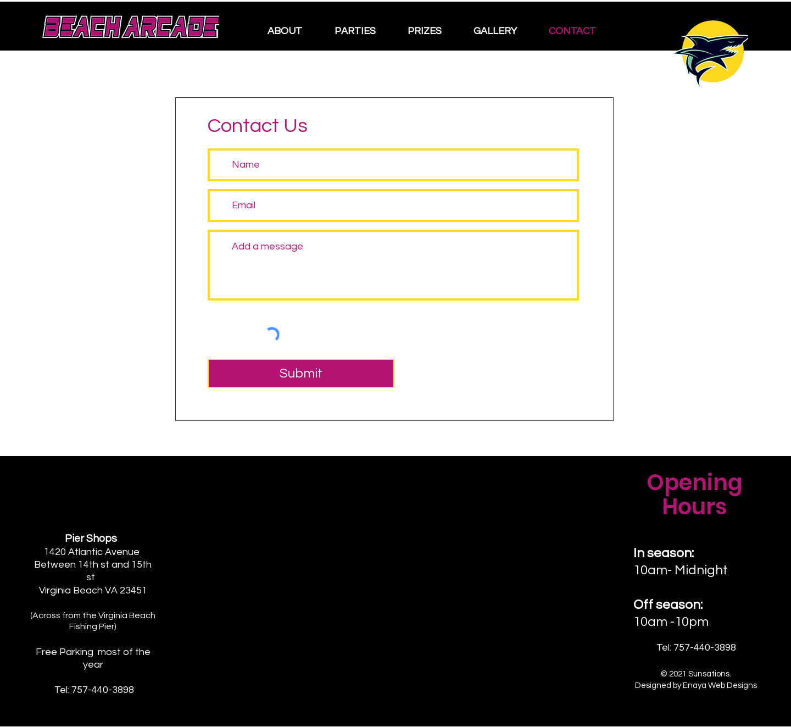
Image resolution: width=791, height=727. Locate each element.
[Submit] (301, 373)
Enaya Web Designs (720, 685)
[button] (292, 31)
